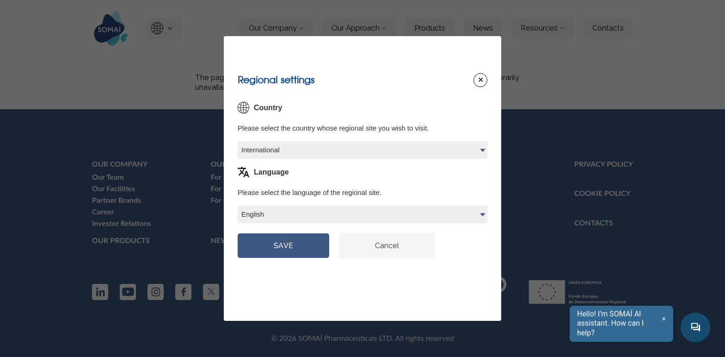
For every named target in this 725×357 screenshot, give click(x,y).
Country (268, 108)
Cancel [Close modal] (387, 245)
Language (271, 172)
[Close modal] (480, 80)
